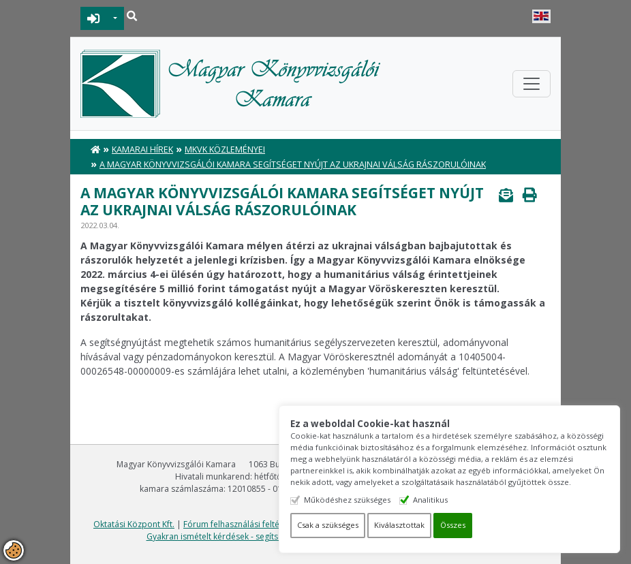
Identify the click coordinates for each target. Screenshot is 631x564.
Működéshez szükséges (348, 500)
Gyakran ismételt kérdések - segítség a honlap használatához (264, 536)
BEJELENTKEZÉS (93, 18)
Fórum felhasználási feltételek (240, 524)
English (541, 16)
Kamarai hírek (142, 149)
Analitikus (431, 500)
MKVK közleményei (225, 149)
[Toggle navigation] (531, 83)
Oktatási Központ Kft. (133, 524)
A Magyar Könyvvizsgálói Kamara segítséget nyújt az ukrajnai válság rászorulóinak (292, 164)
